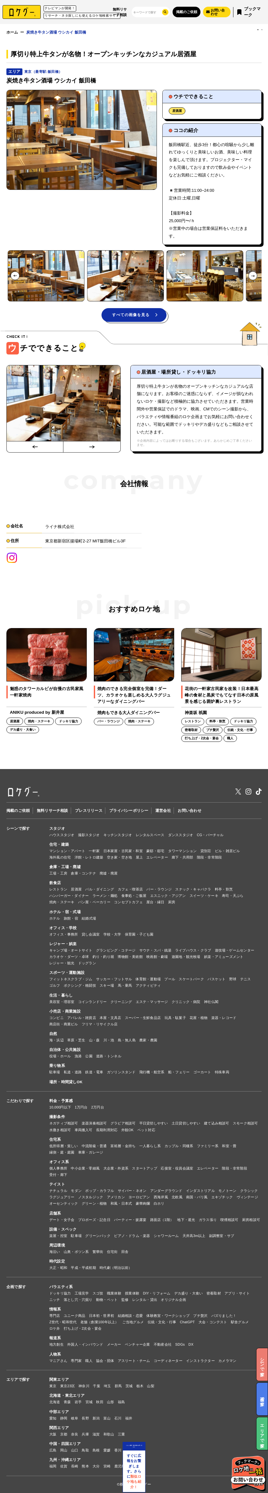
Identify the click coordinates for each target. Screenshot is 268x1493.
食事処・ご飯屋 (134, 896)
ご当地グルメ (133, 1322)
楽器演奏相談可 (94, 1123)
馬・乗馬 (125, 985)
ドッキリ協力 (60, 1293)
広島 (52, 1450)
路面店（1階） (162, 1220)
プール (169, 979)
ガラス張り (208, 1220)
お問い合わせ (189, 810)
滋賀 (96, 1434)
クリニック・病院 (186, 1002)
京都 (63, 1434)
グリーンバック (97, 1236)
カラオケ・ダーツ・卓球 (69, 957)
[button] (46, 275)
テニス (245, 979)
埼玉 (107, 1386)
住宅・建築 (59, 844)
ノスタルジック (90, 1197)
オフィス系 (59, 1162)
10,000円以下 (60, 1107)
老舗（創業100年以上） (99, 1322)
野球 (232, 979)
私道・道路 (73, 1072)
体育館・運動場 (148, 979)
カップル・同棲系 (179, 1146)
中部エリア (59, 1412)
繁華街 (98, 1252)
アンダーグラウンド (166, 1191)
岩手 (78, 1402)
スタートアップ (144, 1168)
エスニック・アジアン (168, 896)
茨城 (129, 1386)
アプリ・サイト (237, 1293)
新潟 (96, 1418)
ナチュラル (58, 1191)
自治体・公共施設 (65, 1049)
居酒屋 (177, 111)
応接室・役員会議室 (177, 1168)
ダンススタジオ (180, 835)
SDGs (180, 1344)
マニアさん (58, 1361)
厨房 (171, 902)
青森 (67, 1402)
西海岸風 (161, 1197)
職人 (88, 1361)
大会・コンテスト (213, 1322)
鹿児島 (119, 1466)
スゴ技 (98, 1293)
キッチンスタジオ (117, 835)
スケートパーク (191, 979)
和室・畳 (229, 1146)
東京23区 (67, 1386)
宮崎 (106, 1466)
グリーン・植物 (94, 1203)
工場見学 (82, 1293)
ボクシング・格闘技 (80, 985)
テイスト (57, 1184)
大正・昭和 (58, 1268)
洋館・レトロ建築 (89, 857)
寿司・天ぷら (232, 896)
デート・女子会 (62, 1220)
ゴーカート (202, 1072)
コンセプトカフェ (128, 902)
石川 (117, 1418)
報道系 (55, 1338)
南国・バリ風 (196, 1197)
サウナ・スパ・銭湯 (155, 950)
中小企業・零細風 (85, 1168)
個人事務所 (58, 1168)
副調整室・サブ (221, 1236)
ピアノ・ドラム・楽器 (132, 1236)
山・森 (94, 1040)
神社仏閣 (211, 1002)
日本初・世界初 (101, 1316)
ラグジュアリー (62, 1197)
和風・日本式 (121, 1203)
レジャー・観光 (62, 963)
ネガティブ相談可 (63, 1123)
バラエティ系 (61, 1287)
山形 (110, 1402)
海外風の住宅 (60, 857)
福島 (121, 1402)
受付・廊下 (58, 1175)
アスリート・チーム (134, 1361)
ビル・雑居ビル (227, 851)
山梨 (150, 1386)
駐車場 (54, 1072)
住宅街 (112, 1252)
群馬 (118, 1386)
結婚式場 (89, 918)
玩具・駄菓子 (175, 1018)
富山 (106, 1418)
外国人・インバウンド (85, 1344)
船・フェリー (179, 1072)
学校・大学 (112, 934)
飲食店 (55, 883)
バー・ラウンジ (159, 889)
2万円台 (97, 1107)
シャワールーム (166, 1236)
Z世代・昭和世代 (63, 1322)
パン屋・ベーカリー (94, 902)
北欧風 (177, 1197)
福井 (128, 1418)
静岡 (63, 1418)
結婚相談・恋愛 (130, 1316)
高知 (128, 1450)
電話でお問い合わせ (239, 35)
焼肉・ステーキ (62, 902)
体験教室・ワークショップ (168, 1316)
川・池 (108, 1040)
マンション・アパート (67, 851)
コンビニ (56, 1018)
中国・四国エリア (65, 1444)
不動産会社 (163, 1344)
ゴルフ (54, 985)
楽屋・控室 (58, 1236)
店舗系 (55, 1213)
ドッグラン (87, 963)
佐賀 (63, 1466)
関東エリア (59, 1379)
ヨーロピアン (139, 1197)
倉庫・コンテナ (83, 873)
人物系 (55, 1354)
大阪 (52, 1434)
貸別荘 (205, 851)
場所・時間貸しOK (66, 1082)
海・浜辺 (56, 1040)
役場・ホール (60, 1056)
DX (191, 1344)
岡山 (63, 1450)
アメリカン (116, 1197)
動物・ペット (107, 1300)
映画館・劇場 (157, 957)
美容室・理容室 (62, 1002)
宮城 (89, 1402)
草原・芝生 (76, 1040)
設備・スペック (63, 1229)
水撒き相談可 (60, 1130)
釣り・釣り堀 (103, 957)
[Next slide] (252, 275)
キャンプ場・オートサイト (71, 950)
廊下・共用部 (182, 857)
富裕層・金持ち (123, 1146)
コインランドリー (92, 1002)
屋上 (139, 857)
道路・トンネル (108, 1056)
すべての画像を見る (134, 315)
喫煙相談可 (229, 1220)
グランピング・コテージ (115, 950)
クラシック (249, 1191)
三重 (121, 1434)
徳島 (139, 1450)
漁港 (78, 1056)
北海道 (54, 1402)
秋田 (99, 1402)
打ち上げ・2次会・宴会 (83, 1328)
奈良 (74, 1434)
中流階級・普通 (94, 1146)
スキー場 (107, 985)
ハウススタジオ (62, 835)
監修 (124, 1300)
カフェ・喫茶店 (130, 889)
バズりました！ (224, 1316)
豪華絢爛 (143, 1203)
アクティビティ (148, 985)
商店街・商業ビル (63, 1024)
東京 (52, 1386)
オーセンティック (63, 1203)
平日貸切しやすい (153, 1123)
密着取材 (214, 1293)
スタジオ (57, 828)
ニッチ (54, 1300)
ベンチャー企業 (137, 1344)
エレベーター (157, 857)
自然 (53, 1033)
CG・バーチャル (210, 835)
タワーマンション (182, 851)
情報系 (55, 1309)
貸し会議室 (91, 934)
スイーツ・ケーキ (204, 896)
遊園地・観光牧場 (186, 957)
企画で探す (16, 1287)
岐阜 (74, 1418)
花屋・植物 (198, 1018)
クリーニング (121, 1002)
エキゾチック (222, 1197)
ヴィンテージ (247, 1197)
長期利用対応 (107, 1130)
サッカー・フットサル (114, 979)
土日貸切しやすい (186, 1123)
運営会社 (163, 810)
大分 (96, 1466)
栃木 (139, 1386)
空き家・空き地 (119, 857)
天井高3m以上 (194, 1236)
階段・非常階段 (209, 857)
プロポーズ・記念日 (94, 1220)
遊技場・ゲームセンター (234, 950)
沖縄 (132, 1466)
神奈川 (83, 1386)
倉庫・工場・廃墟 (65, 867)
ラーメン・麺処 (105, 896)
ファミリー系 (207, 1146)
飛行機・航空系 (152, 1072)
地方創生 (56, 1344)
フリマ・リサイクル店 (100, 1024)
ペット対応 (146, 1130)
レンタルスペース (150, 835)
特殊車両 (222, 1072)
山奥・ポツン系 (76, 1252)
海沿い (54, 1252)
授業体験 (132, 1293)
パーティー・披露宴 (130, 1220)
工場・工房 (58, 873)
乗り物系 (57, 1065)
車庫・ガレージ (90, 1152)
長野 (85, 1418)
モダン (76, 1191)
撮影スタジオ (89, 835)
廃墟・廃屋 (109, 873)
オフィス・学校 (63, 928)
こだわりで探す (20, 1101)
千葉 (96, 1386)
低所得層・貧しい (63, 1146)
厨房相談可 (251, 1220)
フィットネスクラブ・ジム (71, 979)
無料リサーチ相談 (120, 11)
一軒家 (94, 851)
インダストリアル (200, 1191)
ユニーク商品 (74, 1316)
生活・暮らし (61, 995)
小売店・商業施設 (65, 1011)
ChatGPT (187, 1322)
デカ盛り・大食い (188, 1293)
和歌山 (108, 1434)
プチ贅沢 (200, 1316)
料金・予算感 (61, 1101)
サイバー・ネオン (132, 1191)
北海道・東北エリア (67, 1395)
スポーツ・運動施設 (67, 972)
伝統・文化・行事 (162, 1322)
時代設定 (57, 1261)
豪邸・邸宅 (155, 851)
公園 (88, 1056)
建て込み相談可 (216, 1123)
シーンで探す (18, 828)
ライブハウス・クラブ (193, 950)
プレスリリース (88, 810)
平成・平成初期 (83, 1268)
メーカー (114, 1344)
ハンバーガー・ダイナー (69, 896)
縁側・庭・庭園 (62, 1152)
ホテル (54, 918)
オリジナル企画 (173, 1300)
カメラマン (227, 1361)
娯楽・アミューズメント (223, 957)
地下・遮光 (186, 1220)
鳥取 (85, 1450)
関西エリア (59, 1428)
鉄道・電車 (94, 1072)
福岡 (52, 1466)
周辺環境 (57, 1245)
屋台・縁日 (155, 902)
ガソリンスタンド (121, 1072)
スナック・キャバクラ (193, 889)
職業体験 (114, 1293)
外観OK (127, 1130)
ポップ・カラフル (99, 1191)
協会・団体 (105, 1361)
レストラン (58, 889)
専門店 (54, 1316)
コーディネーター (168, 1361)
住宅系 (55, 1139)
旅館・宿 (71, 918)
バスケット (216, 979)
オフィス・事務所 (63, 934)
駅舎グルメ (240, 1322)
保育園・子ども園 (139, 934)
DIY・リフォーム (156, 1293)
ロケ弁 (54, 1328)
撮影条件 (57, 1117)
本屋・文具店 (110, 1018)
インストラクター (200, 1361)
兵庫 (85, 1434)
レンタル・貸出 (145, 1300)
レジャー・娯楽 (63, 944)
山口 (74, 1450)
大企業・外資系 (116, 1168)
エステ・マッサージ (152, 1002)
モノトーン (227, 1191)
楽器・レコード (224, 1018)
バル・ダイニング (99, 889)
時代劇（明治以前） (116, 1268)
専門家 (76, 1361)
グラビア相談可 (123, 1123)
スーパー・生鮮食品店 (143, 1018)
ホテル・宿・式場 (65, 912)
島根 (96, 1450)
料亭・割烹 (224, 889)
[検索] (146, 12)
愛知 (52, 1418)
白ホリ (159, 1203)
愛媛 (106, 1450)
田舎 (124, 1252)
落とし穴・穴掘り (78, 1300)
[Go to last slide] (15, 275)
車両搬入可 (84, 1130)
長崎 (74, 1466)
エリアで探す (18, 1379)
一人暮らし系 (150, 1146)
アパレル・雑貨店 (81, 1018)
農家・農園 (148, 1040)
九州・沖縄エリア (65, 1460)
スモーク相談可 (245, 1123)
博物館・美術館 (130, 957)
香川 (117, 1450)
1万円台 (81, 1107)
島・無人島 (127, 1040)
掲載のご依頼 (186, 12)
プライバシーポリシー (128, 810)
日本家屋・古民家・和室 (123, 851)
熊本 (85, 1466)
